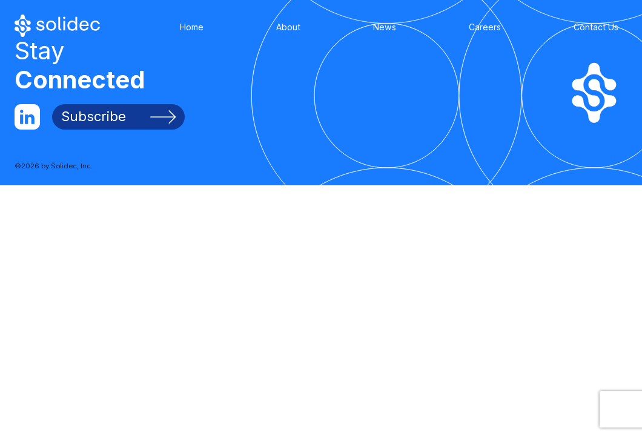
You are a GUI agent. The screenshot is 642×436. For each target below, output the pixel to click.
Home (192, 27)
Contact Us (596, 27)
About (288, 27)
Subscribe (118, 116)
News (384, 27)
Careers (485, 27)
